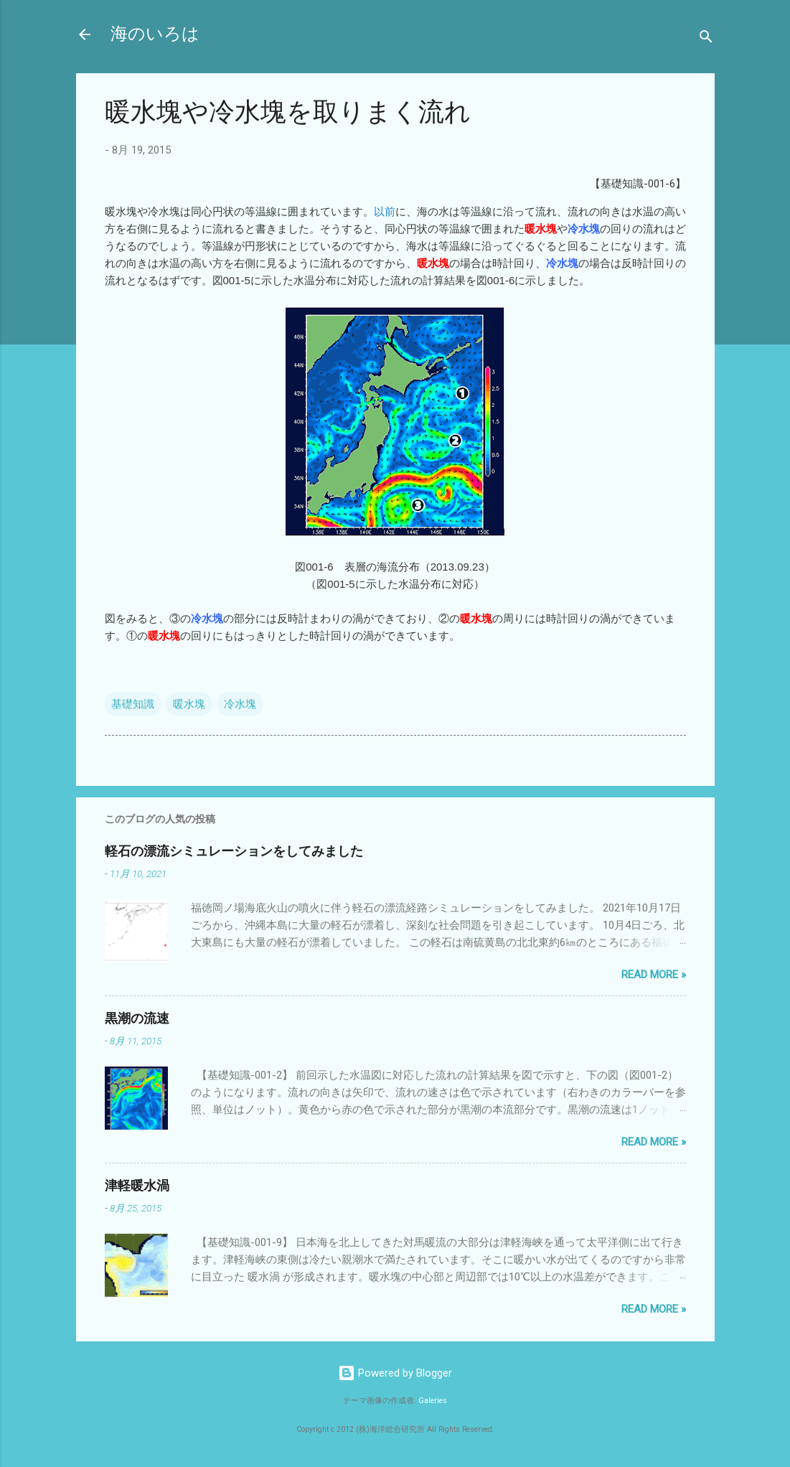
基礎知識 (132, 704)
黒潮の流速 (137, 1019)
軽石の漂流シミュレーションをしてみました (234, 852)
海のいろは (154, 34)
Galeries (432, 1400)
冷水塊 (240, 704)
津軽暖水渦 (137, 1186)
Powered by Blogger (395, 1373)
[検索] (706, 39)
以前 (384, 211)
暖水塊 (189, 704)
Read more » (653, 974)
